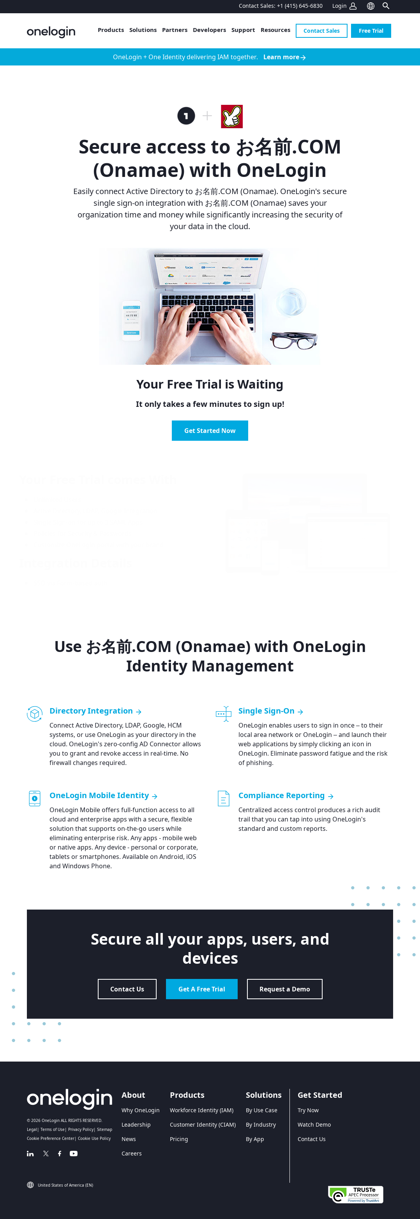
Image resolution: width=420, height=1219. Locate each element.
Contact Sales (322, 30)
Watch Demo (314, 1124)
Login (339, 5)
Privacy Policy (81, 1129)
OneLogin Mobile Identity (104, 795)
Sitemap (104, 1129)
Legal (32, 1129)
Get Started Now (210, 430)
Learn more (285, 57)
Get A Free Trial (201, 989)
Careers (132, 1153)
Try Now (308, 1110)
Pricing (179, 1139)
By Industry (261, 1124)
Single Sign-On (271, 711)
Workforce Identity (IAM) (201, 1110)
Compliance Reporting (286, 795)
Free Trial (371, 30)
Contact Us (127, 989)
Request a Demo (284, 989)
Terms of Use (53, 1129)
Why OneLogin (141, 1110)
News (129, 1139)
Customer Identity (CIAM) (203, 1124)
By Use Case (261, 1110)
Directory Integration (96, 711)
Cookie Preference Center (50, 1138)
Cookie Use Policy (94, 1138)
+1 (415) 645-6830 (300, 5)
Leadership (136, 1124)
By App (255, 1139)
